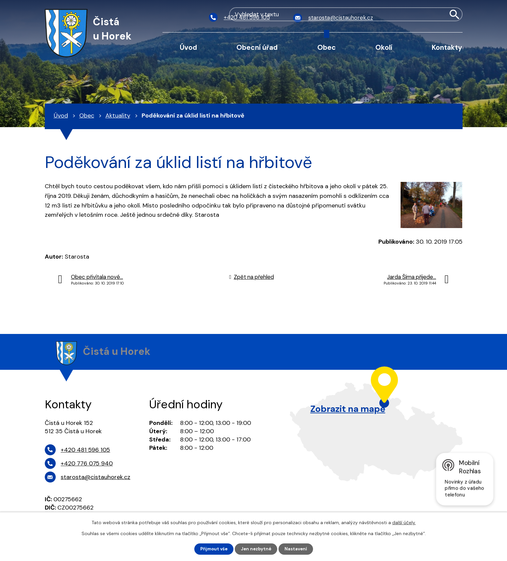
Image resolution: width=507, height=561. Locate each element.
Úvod (188, 47)
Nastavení (297, 549)
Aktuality (117, 116)
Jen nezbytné (256, 549)
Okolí (383, 47)
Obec (326, 47)
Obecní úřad (257, 47)
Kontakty (447, 47)
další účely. (404, 522)
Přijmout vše (212, 549)
